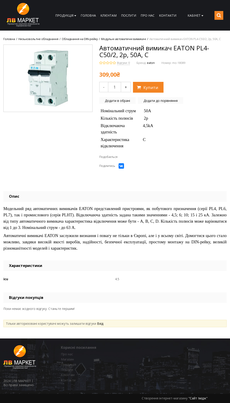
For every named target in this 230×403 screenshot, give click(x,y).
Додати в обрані (117, 101)
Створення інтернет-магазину (165, 398)
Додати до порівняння (161, 101)
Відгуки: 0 (123, 63)
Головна (9, 39)
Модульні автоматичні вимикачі (123, 39)
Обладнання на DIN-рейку (80, 39)
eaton (151, 63)
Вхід (100, 323)
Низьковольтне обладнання (38, 39)
